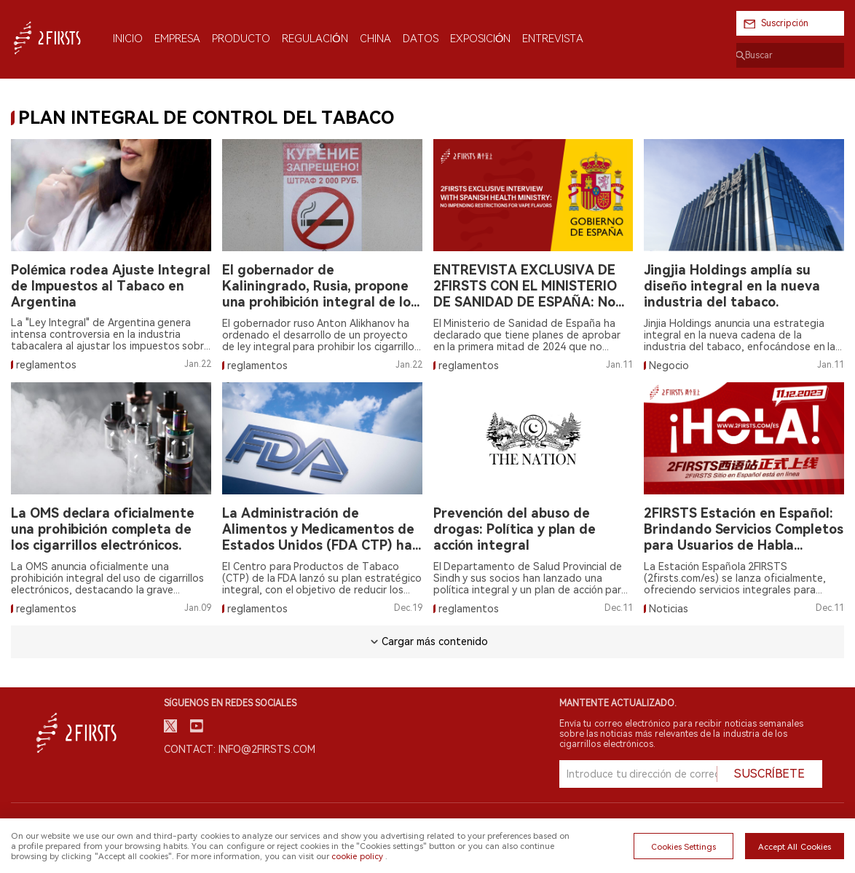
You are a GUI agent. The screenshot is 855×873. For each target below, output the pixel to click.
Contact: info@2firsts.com (239, 749)
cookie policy (356, 856)
